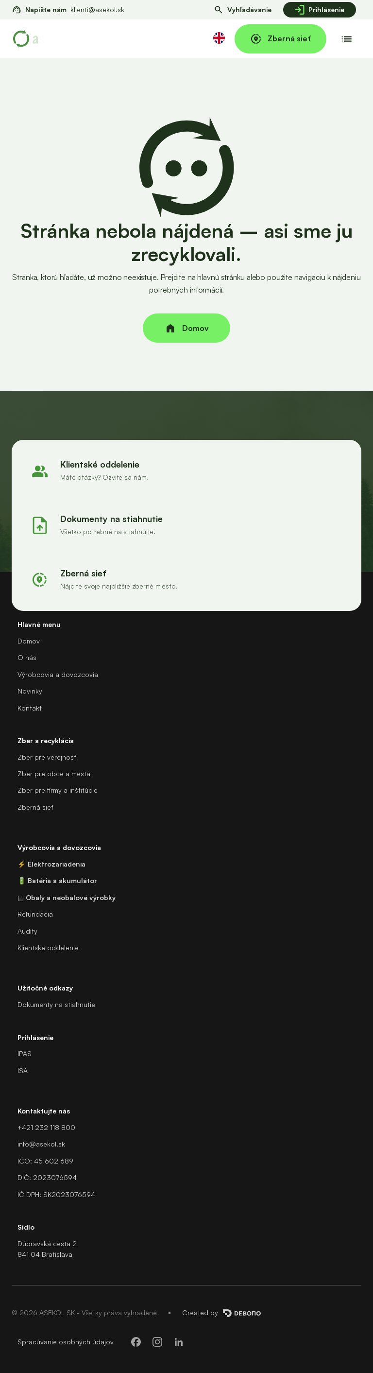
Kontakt (29, 708)
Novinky (29, 691)
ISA (22, 1070)
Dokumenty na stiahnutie (56, 1004)
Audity (27, 931)
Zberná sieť (35, 807)
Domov (28, 641)
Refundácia (35, 914)
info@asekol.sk (41, 1144)
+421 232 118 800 (46, 1127)
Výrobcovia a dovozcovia (57, 674)
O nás (26, 657)
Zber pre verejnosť (46, 757)
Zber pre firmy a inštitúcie (57, 790)
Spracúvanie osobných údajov (65, 1342)
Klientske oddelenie (48, 947)
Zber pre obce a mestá (53, 773)
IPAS (24, 1053)
